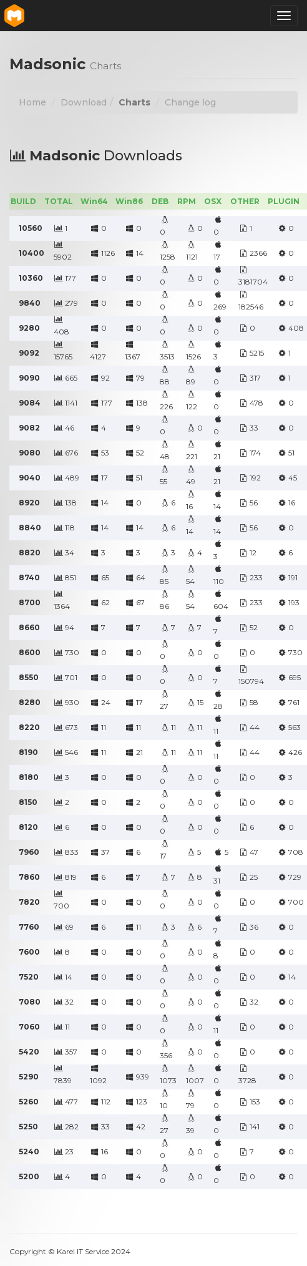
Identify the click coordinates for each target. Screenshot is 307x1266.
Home (32, 102)
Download (84, 102)
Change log (190, 102)
